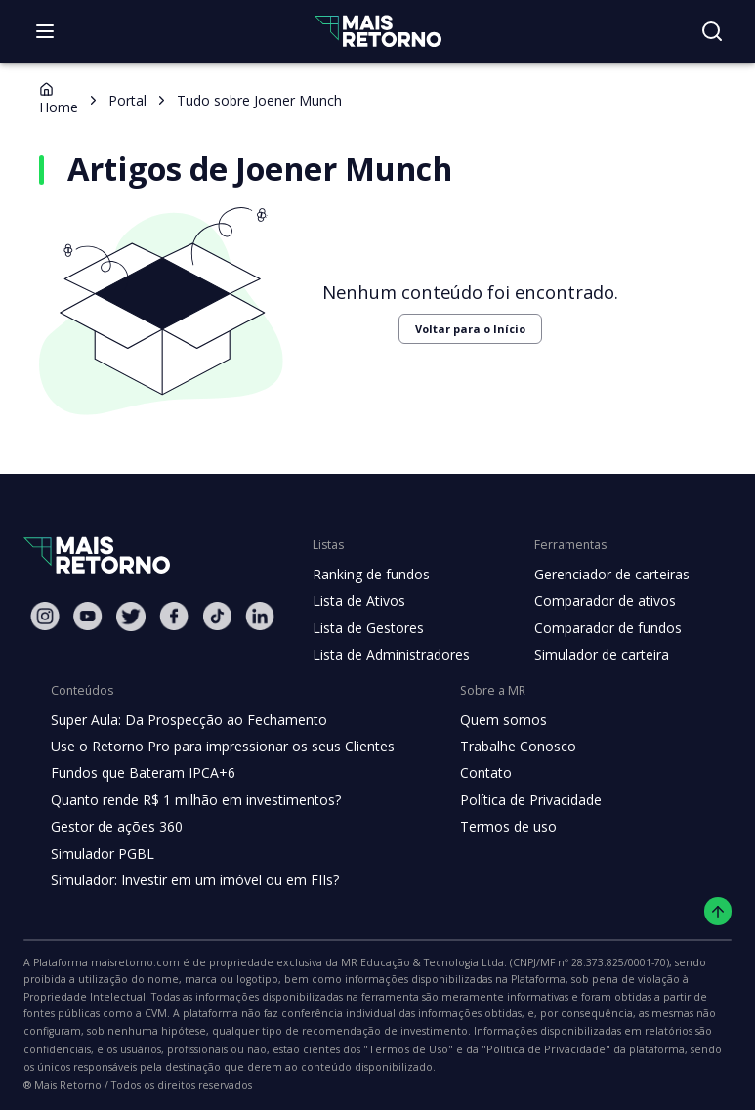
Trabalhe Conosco (502, 746)
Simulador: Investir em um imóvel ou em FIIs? (190, 880)
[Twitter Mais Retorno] (131, 616)
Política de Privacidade (515, 800)
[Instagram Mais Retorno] (45, 616)
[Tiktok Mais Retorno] (216, 616)
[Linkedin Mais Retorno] (259, 616)
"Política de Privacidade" (82, 1052)
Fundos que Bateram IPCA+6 (140, 773)
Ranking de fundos (370, 574)
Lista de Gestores (366, 628)
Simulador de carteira (591, 654)
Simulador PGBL (101, 854)
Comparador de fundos (596, 628)
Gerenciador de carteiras (601, 574)
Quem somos (486, 720)
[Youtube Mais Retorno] (88, 616)
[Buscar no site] (712, 31)
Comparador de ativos (593, 601)
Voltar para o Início (457, 329)
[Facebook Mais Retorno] (174, 616)
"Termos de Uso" (668, 1033)
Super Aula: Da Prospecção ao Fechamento (184, 720)
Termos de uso (491, 826)
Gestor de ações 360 (114, 826)
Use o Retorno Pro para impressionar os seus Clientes (216, 746)
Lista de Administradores (387, 654)
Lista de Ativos (356, 601)
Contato (470, 773)
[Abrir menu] (45, 31)
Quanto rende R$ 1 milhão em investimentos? (190, 800)
